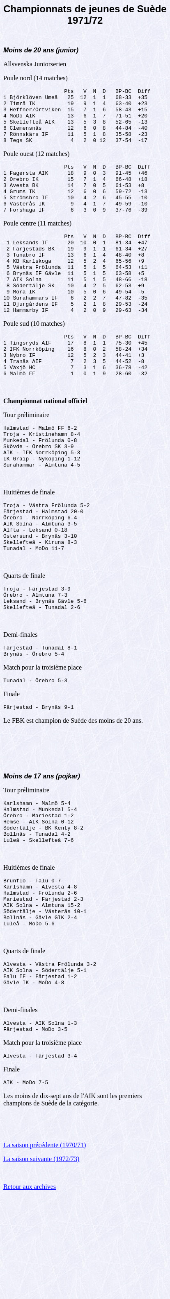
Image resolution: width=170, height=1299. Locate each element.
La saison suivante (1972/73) (41, 1260)
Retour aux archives (29, 1288)
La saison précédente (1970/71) (44, 1246)
